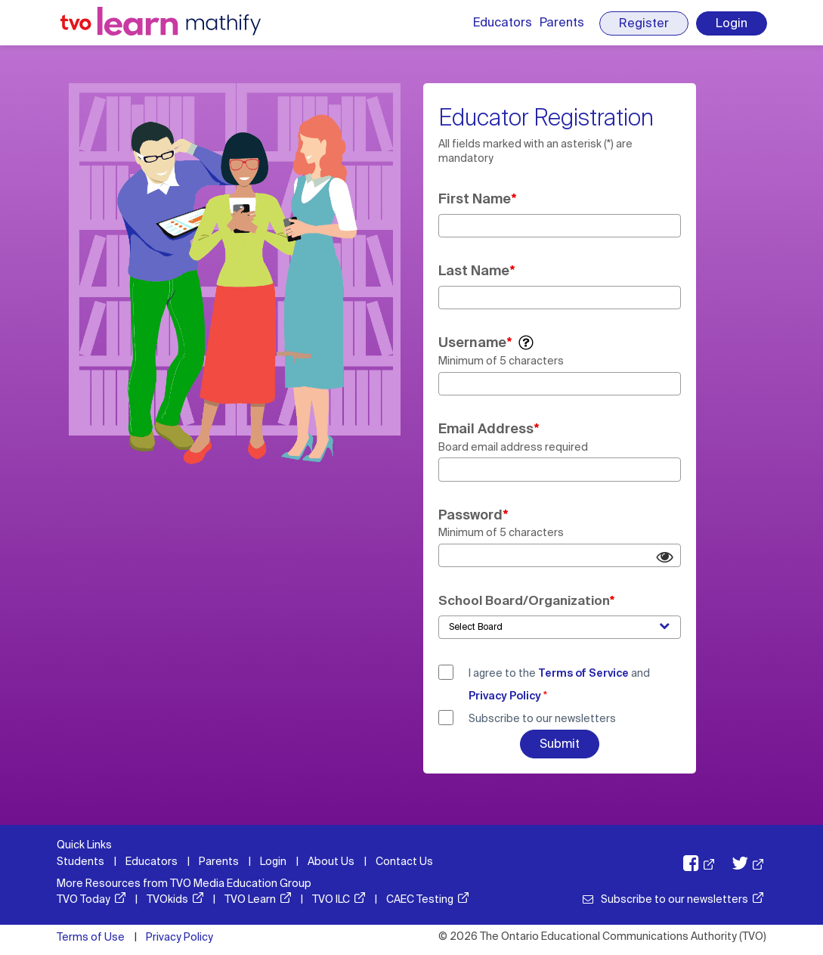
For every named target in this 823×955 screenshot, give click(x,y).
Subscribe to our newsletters (542, 718)
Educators (502, 22)
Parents (562, 22)
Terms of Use (91, 937)
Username (472, 342)
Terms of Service (583, 673)
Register (644, 23)
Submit (560, 744)
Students (80, 861)
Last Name (473, 271)
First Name (474, 199)
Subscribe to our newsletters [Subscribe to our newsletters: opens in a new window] (674, 899)
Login (731, 23)
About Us (331, 861)
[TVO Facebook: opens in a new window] (691, 866)
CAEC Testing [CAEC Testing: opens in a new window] (419, 899)
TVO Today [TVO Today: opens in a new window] (83, 899)
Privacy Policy (505, 695)
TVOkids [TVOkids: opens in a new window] (167, 899)
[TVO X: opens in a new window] (739, 866)
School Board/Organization (524, 600)
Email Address (486, 429)
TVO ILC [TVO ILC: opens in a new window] (331, 899)
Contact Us (404, 861)
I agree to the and (559, 684)
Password (470, 515)
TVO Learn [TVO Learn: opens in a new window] (250, 899)
